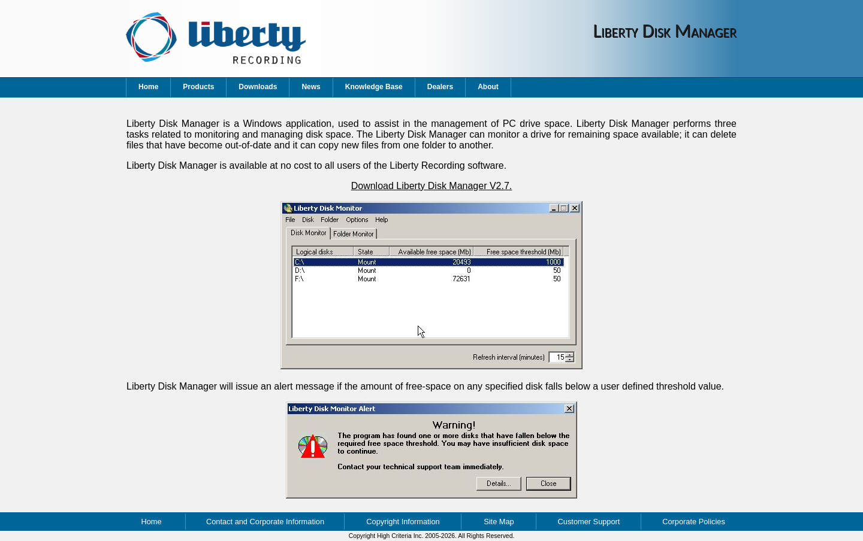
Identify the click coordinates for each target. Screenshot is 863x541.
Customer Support (589, 521)
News (310, 87)
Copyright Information (402, 521)
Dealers (440, 87)
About (488, 87)
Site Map (499, 521)
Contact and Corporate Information (265, 521)
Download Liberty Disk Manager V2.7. (431, 186)
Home (148, 87)
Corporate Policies (693, 521)
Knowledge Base (374, 87)
